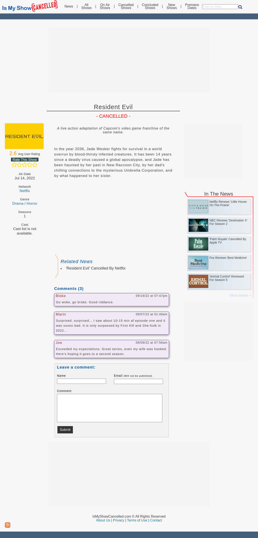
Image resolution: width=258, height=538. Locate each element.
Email (133, 375)
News (68, 6)
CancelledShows (126, 6)
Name (61, 375)
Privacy (118, 520)
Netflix (25, 191)
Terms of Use (137, 520)
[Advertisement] (129, 60)
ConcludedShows (150, 6)
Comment (64, 391)
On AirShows (105, 6)
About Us (103, 520)
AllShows (86, 6)
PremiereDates (192, 6)
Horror (32, 203)
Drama (17, 203)
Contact (156, 520)
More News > (240, 295)
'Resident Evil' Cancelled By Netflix (96, 268)
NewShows (172, 6)
